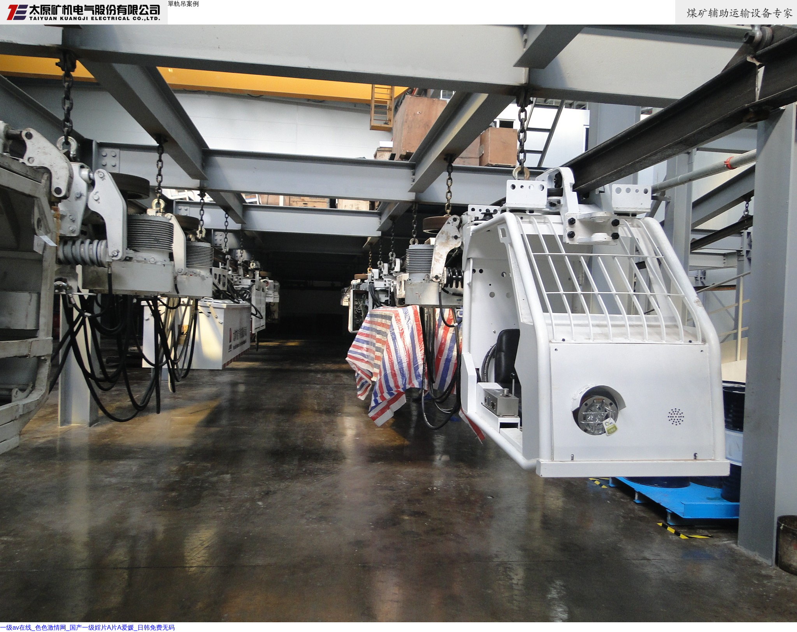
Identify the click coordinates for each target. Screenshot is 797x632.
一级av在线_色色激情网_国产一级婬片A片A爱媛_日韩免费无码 (87, 627)
